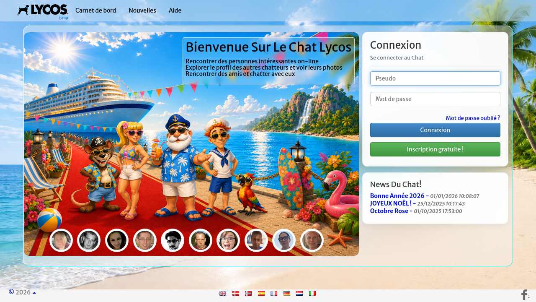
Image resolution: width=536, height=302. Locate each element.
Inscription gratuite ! (435, 149)
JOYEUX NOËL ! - (417, 203)
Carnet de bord (95, 10)
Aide (175, 10)
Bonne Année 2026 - (424, 196)
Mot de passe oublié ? (473, 118)
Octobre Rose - (416, 211)
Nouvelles (142, 10)
